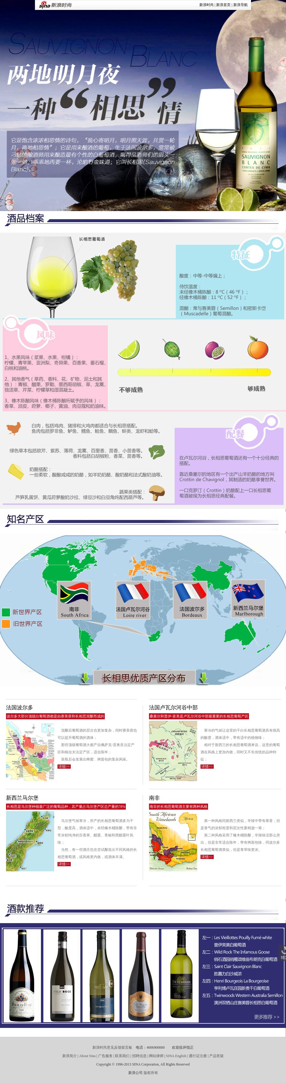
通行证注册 (198, 1056)
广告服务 (105, 1056)
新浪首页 (223, 5)
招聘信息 (139, 1056)
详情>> (207, 766)
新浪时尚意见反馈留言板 (112, 1047)
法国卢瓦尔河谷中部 (173, 708)
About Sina (87, 1056)
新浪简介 (69, 1056)
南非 (154, 798)
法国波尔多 (19, 708)
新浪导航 (240, 5)
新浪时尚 (206, 5)
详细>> (64, 766)
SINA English (176, 1056)
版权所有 (151, 1073)
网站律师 (156, 1056)
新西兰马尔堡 (22, 798)
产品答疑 (216, 1056)
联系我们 (122, 1056)
